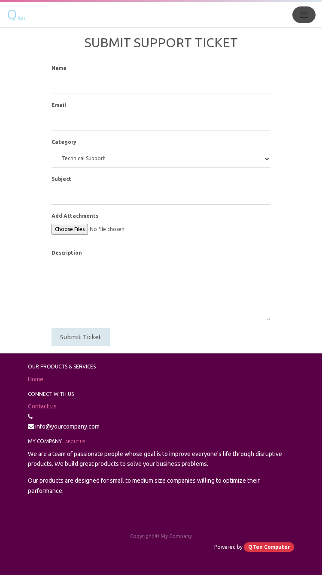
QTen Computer (269, 547)
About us (75, 441)
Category (64, 142)
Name (59, 68)
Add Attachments (75, 216)
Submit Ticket (80, 337)
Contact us (42, 406)
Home (35, 379)
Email (59, 105)
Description (67, 253)
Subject (61, 179)
